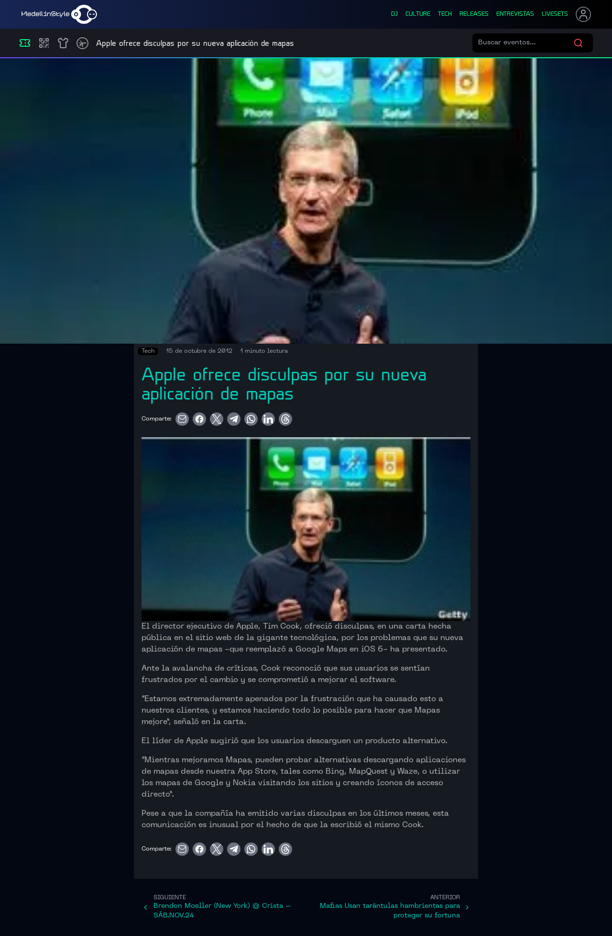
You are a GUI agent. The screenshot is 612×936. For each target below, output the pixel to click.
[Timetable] (82, 43)
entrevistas (515, 14)
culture (417, 14)
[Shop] (63, 43)
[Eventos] (25, 43)
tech (445, 14)
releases (474, 14)
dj (394, 14)
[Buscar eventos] (525, 43)
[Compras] (44, 43)
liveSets (555, 14)
